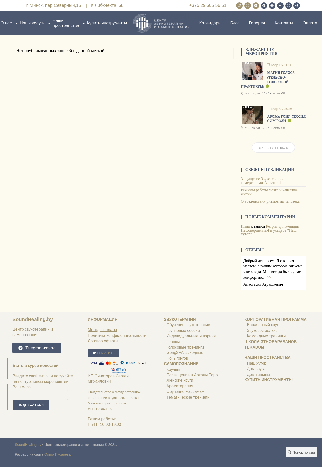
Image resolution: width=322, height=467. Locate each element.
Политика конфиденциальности (117, 335)
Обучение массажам (185, 391)
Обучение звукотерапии (188, 325)
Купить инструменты (107, 23)
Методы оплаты (102, 330)
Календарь (210, 23)
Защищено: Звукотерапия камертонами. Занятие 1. (262, 181)
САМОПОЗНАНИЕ (181, 364)
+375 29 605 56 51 (208, 5)
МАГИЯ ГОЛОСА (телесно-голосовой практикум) (268, 79)
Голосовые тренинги (185, 347)
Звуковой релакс (262, 330)
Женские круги (179, 380)
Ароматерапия (179, 386)
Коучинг (173, 369)
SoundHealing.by (32, 319)
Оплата (310, 23)
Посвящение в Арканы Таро (192, 375)
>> (269, 277)
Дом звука (256, 369)
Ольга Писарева (57, 454)
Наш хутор (256, 363)
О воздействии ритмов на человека (270, 201)
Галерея (257, 23)
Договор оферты (103, 341)
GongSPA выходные (185, 352)
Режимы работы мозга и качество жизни (269, 192)
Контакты (284, 23)
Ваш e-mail (22, 387)
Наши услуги (35, 23)
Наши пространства (69, 23)
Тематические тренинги (188, 397)
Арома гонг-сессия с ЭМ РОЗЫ (286, 118)
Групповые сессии (183, 330)
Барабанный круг (262, 325)
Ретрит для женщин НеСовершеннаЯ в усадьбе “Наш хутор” (270, 230)
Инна (245, 226)
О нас (9, 23)
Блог (234, 23)
